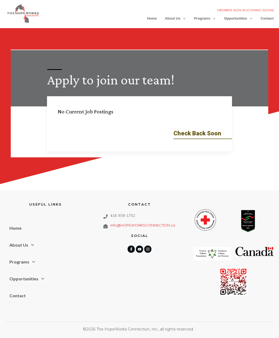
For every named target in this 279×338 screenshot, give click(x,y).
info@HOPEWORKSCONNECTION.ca (142, 216)
